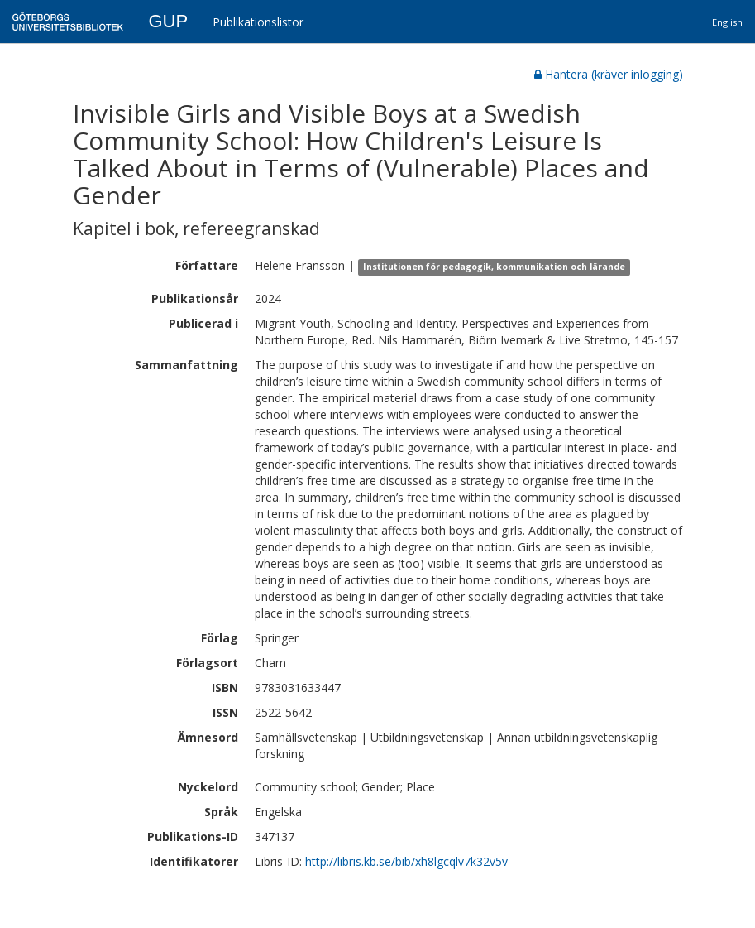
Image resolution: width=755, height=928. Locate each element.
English (727, 22)
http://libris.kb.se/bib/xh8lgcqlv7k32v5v (406, 861)
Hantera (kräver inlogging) (608, 74)
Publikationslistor (258, 22)
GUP (168, 21)
